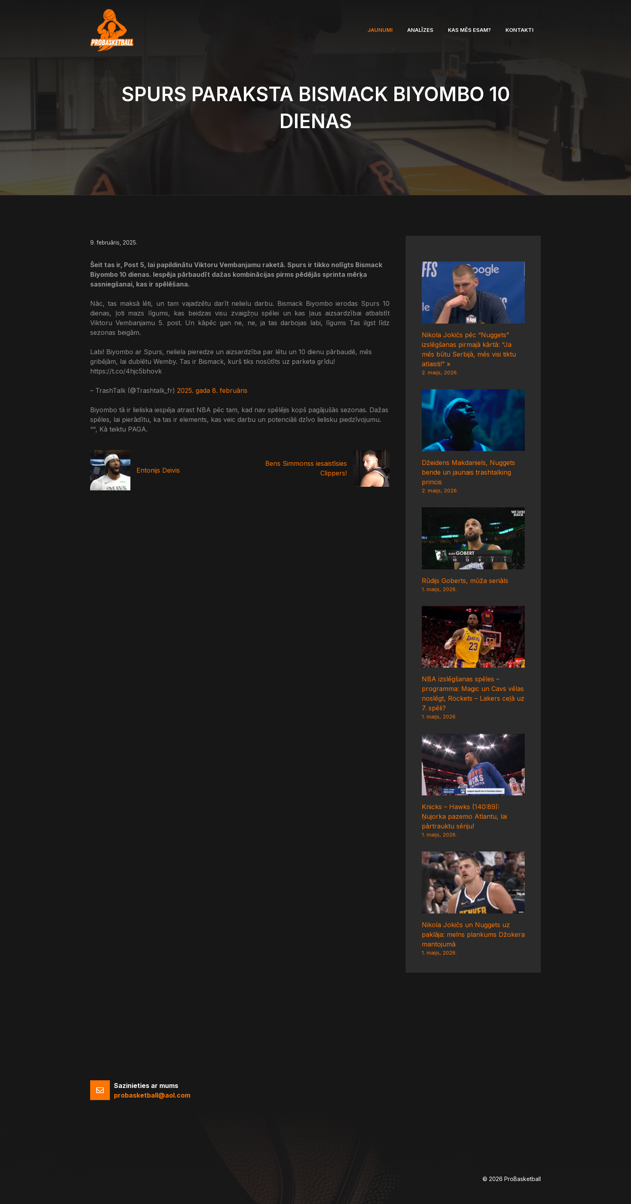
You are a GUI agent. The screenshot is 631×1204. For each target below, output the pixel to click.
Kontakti (519, 30)
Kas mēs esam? (469, 30)
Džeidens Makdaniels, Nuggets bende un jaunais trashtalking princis (468, 472)
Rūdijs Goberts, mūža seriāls (465, 581)
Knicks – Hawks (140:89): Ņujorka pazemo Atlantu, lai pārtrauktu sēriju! (464, 816)
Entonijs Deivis (158, 470)
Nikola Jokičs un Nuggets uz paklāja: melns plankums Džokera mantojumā (473, 934)
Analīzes (420, 30)
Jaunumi (380, 30)
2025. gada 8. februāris (212, 390)
